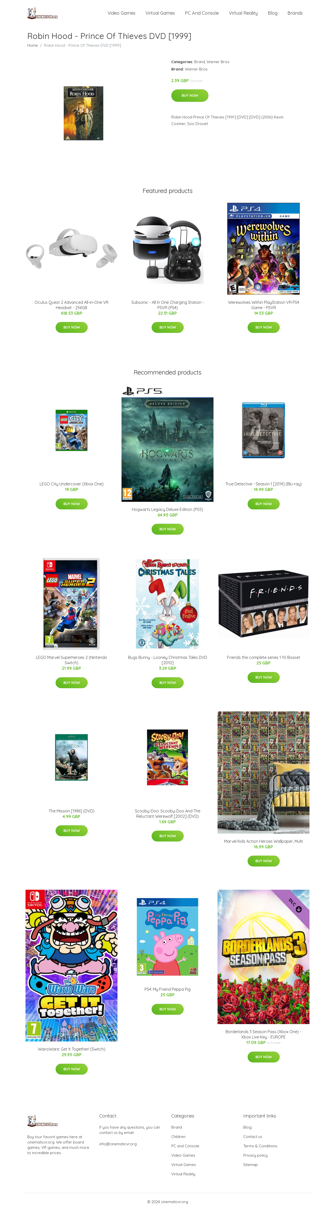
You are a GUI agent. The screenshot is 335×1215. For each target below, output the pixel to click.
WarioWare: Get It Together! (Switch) (71, 1053)
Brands (295, 15)
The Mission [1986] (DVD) (71, 815)
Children (178, 1141)
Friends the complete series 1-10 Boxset (263, 661)
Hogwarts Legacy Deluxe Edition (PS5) (167, 513)
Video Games (121, 15)
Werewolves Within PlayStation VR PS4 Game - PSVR (263, 309)
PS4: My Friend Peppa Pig (167, 993)
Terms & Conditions (260, 1150)
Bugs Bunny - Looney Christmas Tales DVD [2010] (167, 664)
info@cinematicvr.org (118, 1148)
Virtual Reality (243, 15)
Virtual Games (160, 15)
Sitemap (250, 1169)
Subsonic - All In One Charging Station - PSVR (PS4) (167, 309)
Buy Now (190, 99)
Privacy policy (255, 1159)
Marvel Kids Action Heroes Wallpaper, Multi (263, 845)
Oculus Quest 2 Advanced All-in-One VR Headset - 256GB (71, 309)
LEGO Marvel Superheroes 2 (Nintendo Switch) (71, 664)
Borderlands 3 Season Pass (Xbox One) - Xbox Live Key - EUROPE (263, 1038)
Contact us (252, 1141)
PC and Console (202, 15)
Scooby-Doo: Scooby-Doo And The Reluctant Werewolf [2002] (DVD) (167, 818)
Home (32, 49)
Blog (272, 15)
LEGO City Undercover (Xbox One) (72, 488)
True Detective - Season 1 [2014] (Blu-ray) (263, 488)
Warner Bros (218, 66)
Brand (199, 66)
